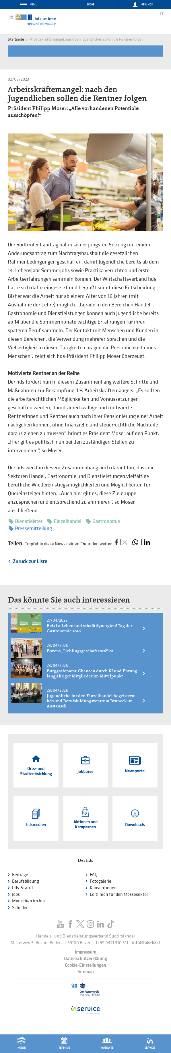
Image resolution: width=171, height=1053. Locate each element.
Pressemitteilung (30, 528)
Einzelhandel (64, 521)
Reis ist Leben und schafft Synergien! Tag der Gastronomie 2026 (96, 628)
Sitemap (85, 972)
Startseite (16, 39)
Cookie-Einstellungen (85, 965)
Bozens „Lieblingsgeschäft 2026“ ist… (96, 650)
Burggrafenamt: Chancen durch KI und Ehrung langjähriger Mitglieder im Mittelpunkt (96, 673)
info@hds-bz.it (146, 943)
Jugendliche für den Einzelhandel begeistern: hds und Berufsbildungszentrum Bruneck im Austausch (96, 701)
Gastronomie (103, 521)
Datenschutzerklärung (85, 959)
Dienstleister (25, 521)
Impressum (85, 952)
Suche (90, 4)
